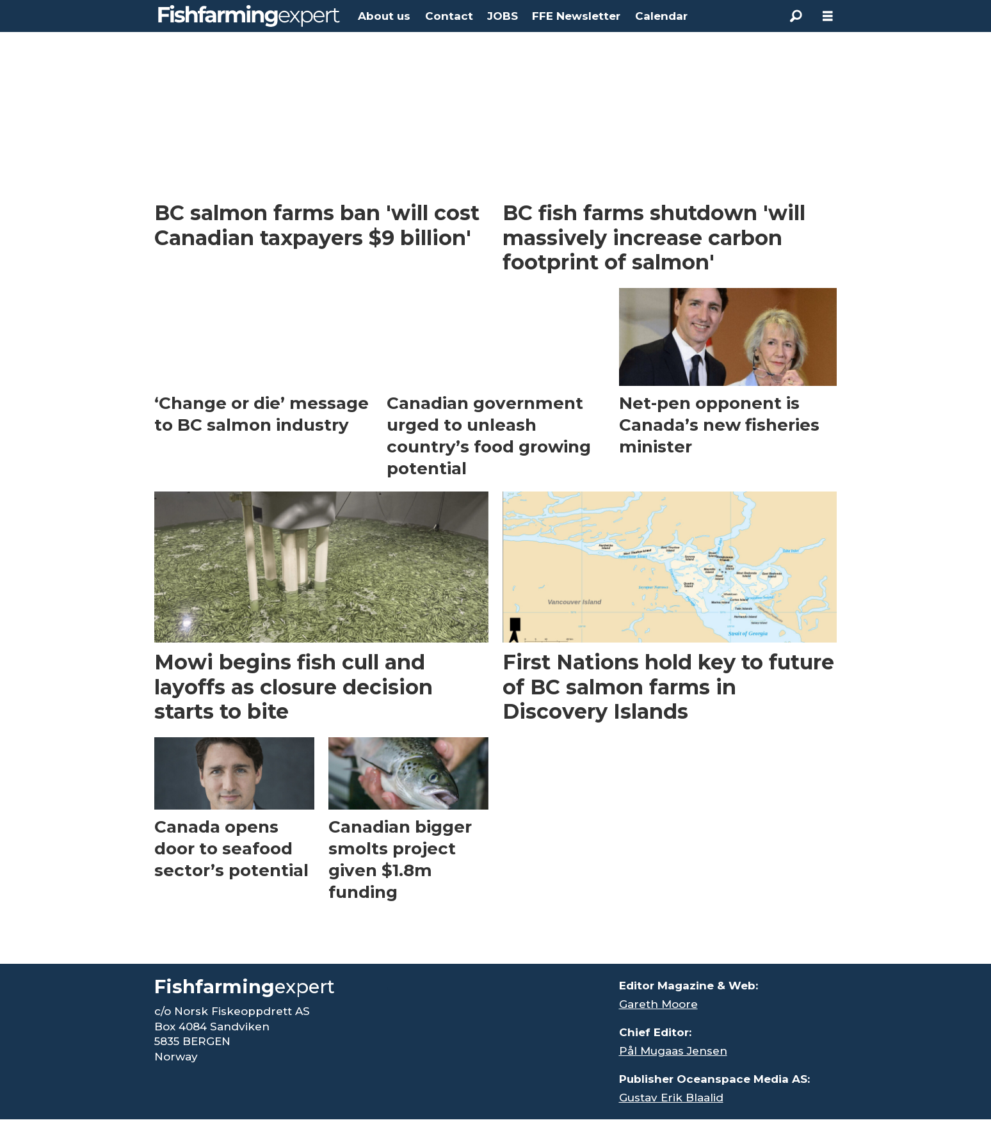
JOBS (502, 16)
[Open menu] (828, 16)
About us (384, 16)
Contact (449, 16)
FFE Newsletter (576, 16)
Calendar (661, 16)
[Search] (796, 16)
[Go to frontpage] (249, 16)
